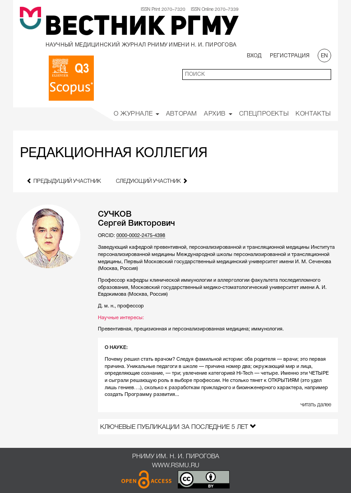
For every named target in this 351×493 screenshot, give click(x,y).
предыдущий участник (64, 181)
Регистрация (289, 55)
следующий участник (152, 181)
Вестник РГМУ (142, 28)
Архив (218, 114)
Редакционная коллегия (114, 154)
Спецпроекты (264, 114)
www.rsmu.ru (175, 466)
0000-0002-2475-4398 (140, 235)
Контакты (313, 114)
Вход (254, 55)
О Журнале (136, 114)
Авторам (181, 114)
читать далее (315, 404)
